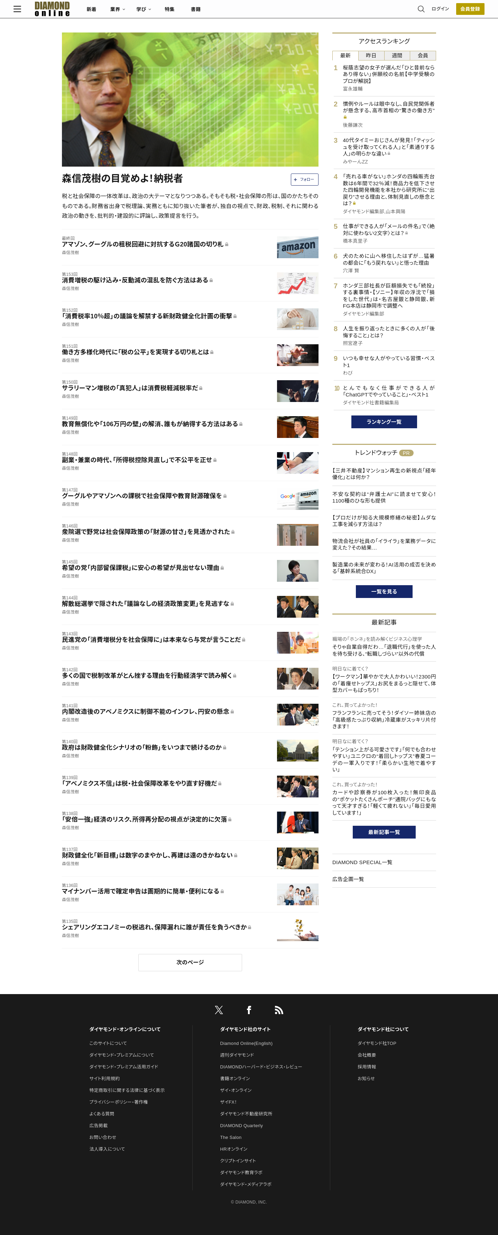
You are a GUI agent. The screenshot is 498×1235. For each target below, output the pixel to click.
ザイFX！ (228, 1102)
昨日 (371, 55)
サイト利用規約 (104, 1078)
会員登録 (422, 12)
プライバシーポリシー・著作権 (118, 1102)
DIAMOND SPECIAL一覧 (362, 862)
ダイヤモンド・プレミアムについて (121, 1055)
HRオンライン (234, 1149)
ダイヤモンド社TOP (377, 1043)
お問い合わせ (102, 1137)
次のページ (190, 962)
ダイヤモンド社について (383, 1029)
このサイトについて (108, 1043)
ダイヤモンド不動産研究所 (246, 1113)
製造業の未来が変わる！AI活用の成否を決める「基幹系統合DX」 (384, 568)
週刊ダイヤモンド (237, 1055)
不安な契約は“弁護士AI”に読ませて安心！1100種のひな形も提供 (384, 497)
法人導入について (107, 1149)
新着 (140, 12)
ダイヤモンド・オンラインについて (124, 1029)
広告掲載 (98, 1125)
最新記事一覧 (384, 832)
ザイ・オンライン (236, 1090)
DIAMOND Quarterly (241, 1125)
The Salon (231, 1137)
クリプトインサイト (238, 1160)
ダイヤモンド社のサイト (245, 1029)
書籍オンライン (235, 1078)
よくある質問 (101, 1113)
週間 (397, 55)
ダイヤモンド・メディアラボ (246, 1184)
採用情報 (367, 1066)
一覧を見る (384, 592)
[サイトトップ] (94, 11)
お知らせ (366, 1078)
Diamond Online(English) (246, 1043)
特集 (218, 12)
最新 (345, 55)
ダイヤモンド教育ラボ (241, 1172)
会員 (423, 55)
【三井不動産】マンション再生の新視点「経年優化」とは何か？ (384, 474)
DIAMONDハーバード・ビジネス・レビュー (261, 1066)
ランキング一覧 (384, 422)
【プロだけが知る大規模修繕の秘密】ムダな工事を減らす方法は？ (384, 521)
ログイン (392, 12)
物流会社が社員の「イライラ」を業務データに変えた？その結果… (384, 544)
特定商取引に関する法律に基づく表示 (127, 1090)
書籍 (244, 12)
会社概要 (367, 1055)
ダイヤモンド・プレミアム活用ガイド (123, 1066)
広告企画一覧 (348, 879)
